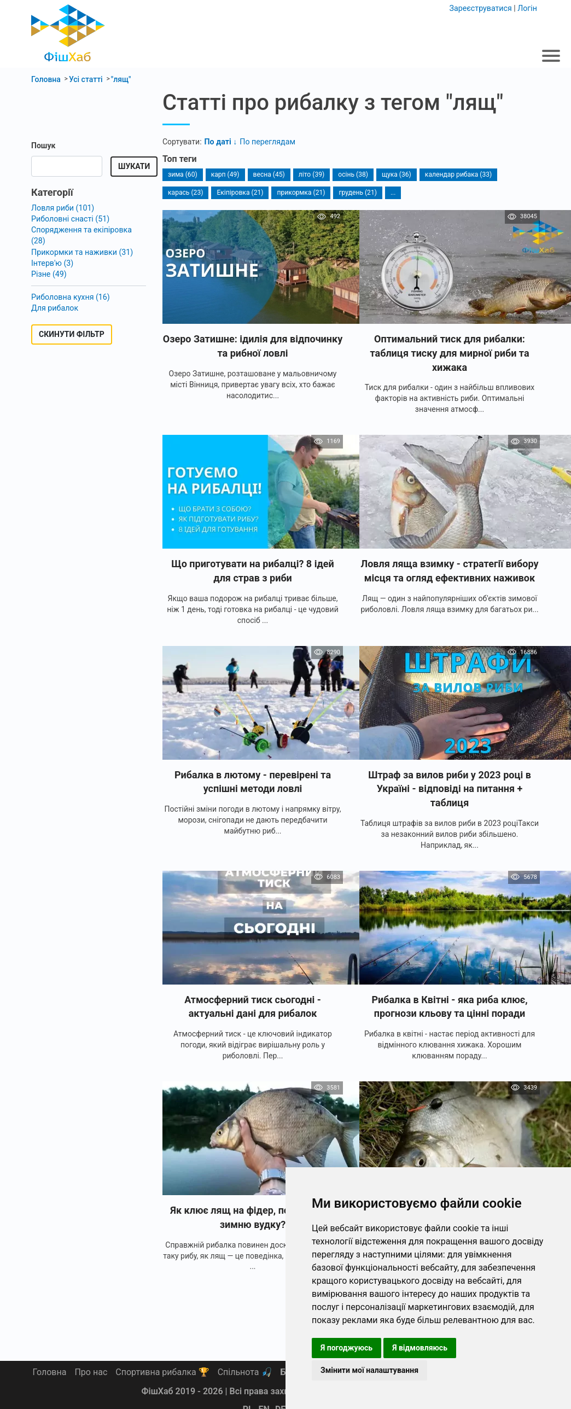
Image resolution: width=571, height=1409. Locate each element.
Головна (50, 1372)
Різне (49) (48, 261)
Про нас (90, 1372)
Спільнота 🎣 (245, 1372)
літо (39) (310, 174)
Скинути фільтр (71, 321)
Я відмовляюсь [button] (419, 1347)
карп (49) (224, 174)
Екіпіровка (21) (240, 192)
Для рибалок (54, 294)
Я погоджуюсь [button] (346, 1347)
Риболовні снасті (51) (69, 218)
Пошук (43, 145)
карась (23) (185, 192)
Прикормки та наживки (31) (81, 239)
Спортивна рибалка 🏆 (162, 1372)
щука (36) (395, 174)
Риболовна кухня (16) (70, 284)
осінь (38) (351, 174)
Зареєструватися (481, 7)
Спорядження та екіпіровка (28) (88, 229)
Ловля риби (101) (62, 207)
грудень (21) (356, 192)
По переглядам (266, 141)
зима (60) (182, 174)
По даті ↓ (221, 141)
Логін (527, 7)
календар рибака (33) (456, 174)
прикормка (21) (300, 192)
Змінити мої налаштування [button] (369, 1370)
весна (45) (268, 174)
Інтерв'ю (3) (52, 250)
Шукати (134, 166)
